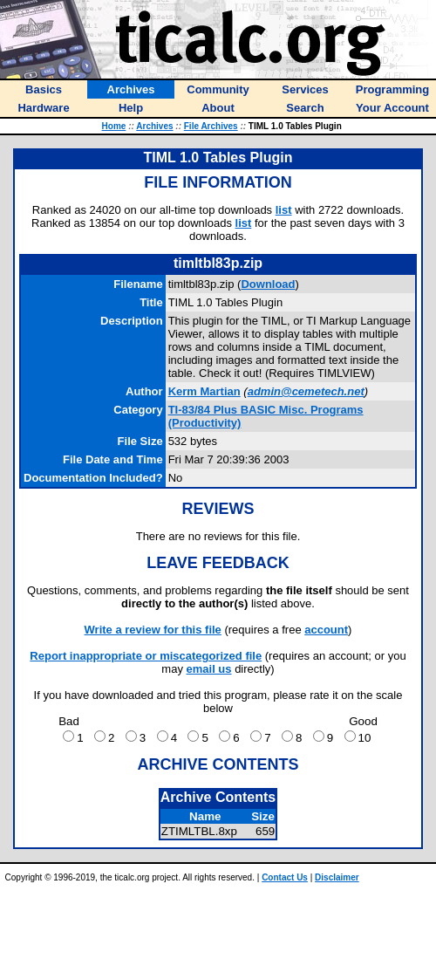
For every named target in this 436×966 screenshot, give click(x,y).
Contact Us (285, 877)
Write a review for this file (153, 629)
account (326, 629)
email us (209, 668)
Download (268, 284)
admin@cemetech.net (306, 391)
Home (114, 126)
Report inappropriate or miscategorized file (146, 655)
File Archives (211, 126)
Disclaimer (337, 877)
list (284, 209)
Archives (154, 126)
